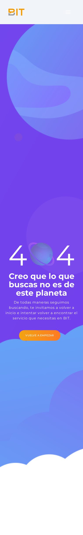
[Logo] (16, 12)
